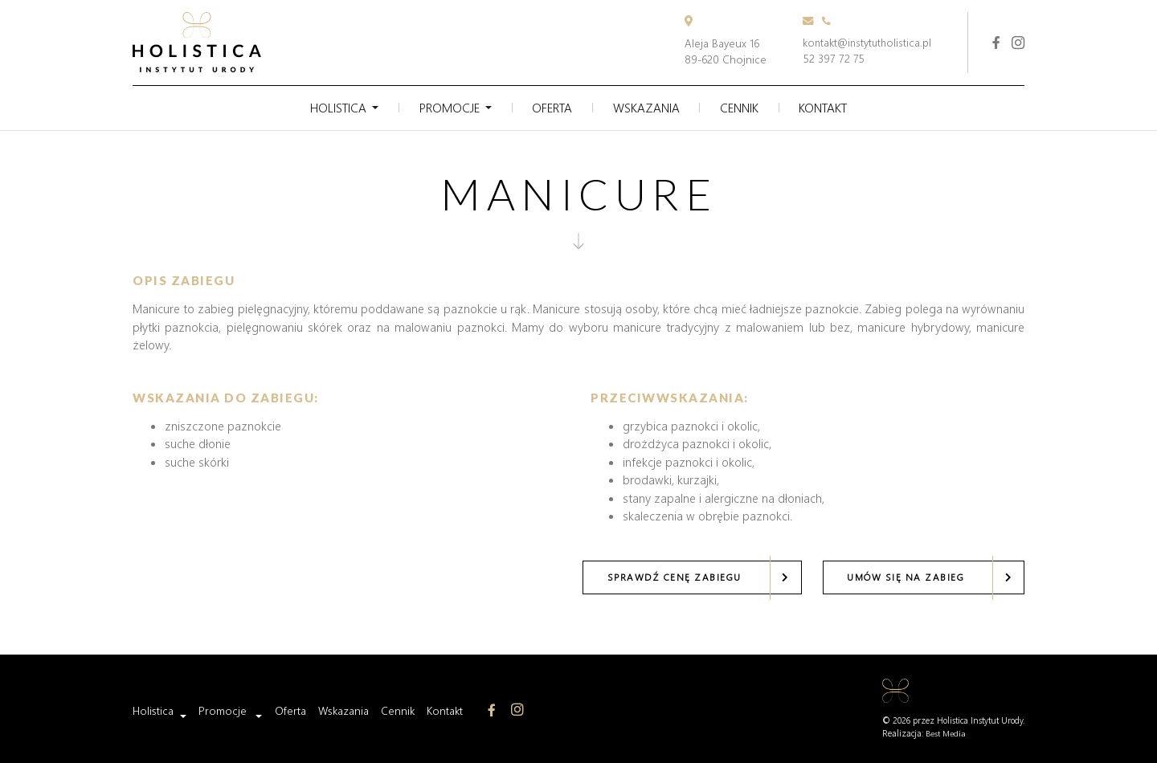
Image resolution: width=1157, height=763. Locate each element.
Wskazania (648, 107)
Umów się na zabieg (904, 576)
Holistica (328, 107)
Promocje (443, 107)
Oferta (549, 107)
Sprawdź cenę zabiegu (671, 576)
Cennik (744, 107)
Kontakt (832, 107)
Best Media (946, 732)
